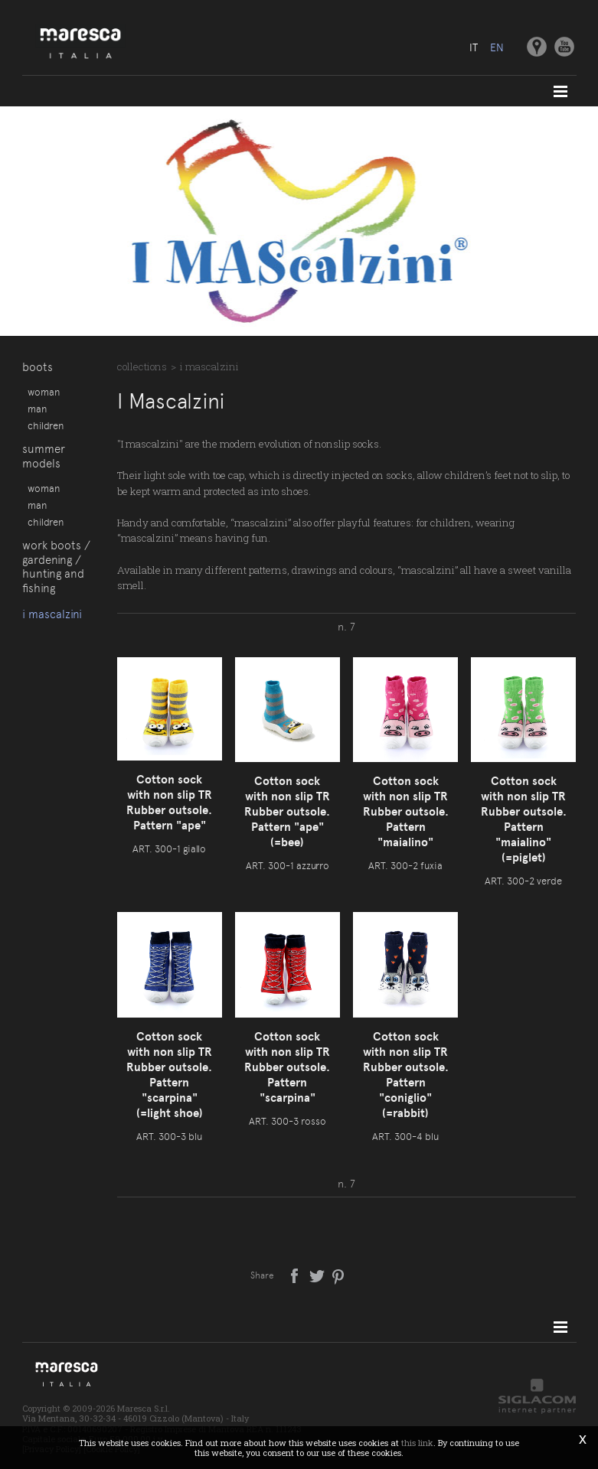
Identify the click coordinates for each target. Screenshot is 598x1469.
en (497, 47)
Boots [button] (37, 367)
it (473, 47)
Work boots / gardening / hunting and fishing (56, 566)
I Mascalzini (52, 614)
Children (46, 425)
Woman (44, 391)
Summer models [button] (43, 456)
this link (417, 1442)
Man (37, 408)
